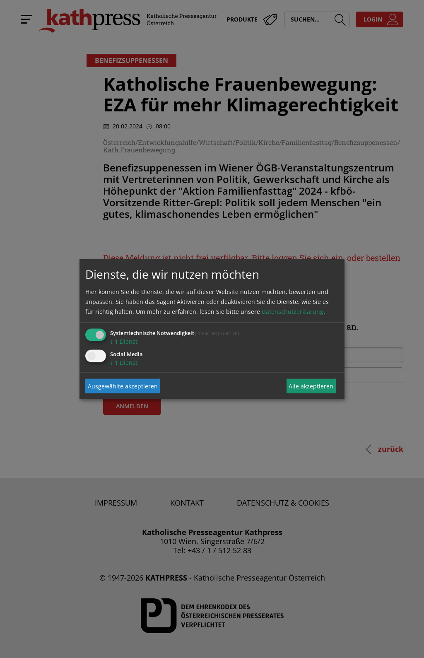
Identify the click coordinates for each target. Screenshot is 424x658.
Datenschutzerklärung (292, 312)
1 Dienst (123, 341)
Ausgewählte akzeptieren (123, 386)
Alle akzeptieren (311, 386)
